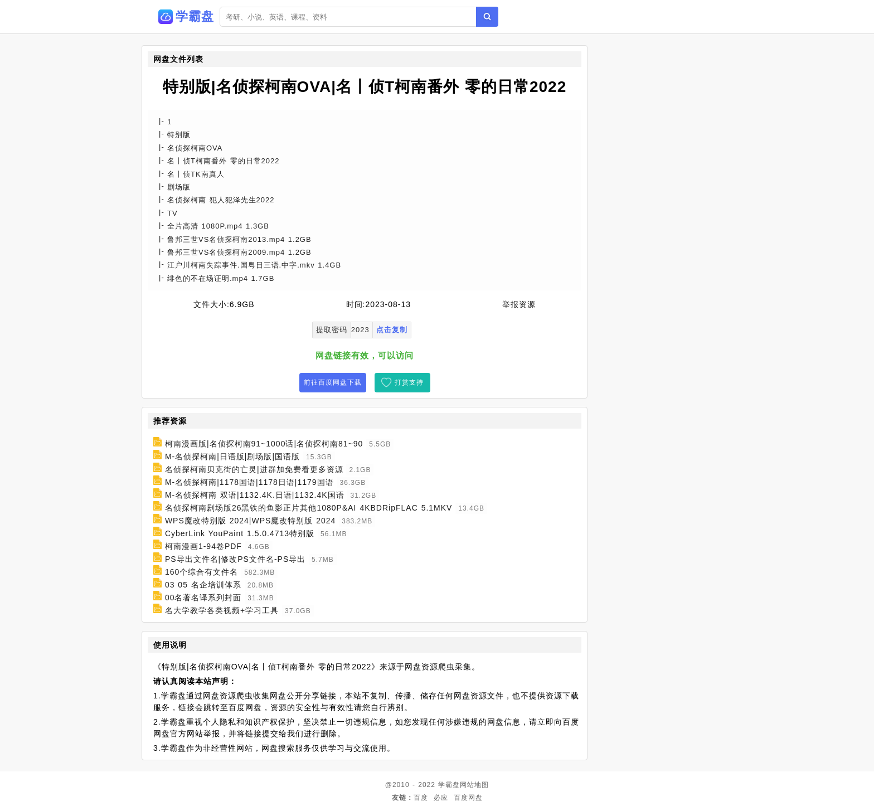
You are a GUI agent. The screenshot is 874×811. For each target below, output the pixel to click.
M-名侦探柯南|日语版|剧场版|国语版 (232, 456)
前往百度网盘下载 (333, 382)
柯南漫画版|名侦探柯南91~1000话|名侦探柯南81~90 (264, 443)
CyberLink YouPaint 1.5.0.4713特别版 (239, 533)
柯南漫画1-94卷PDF (203, 546)
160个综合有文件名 (201, 571)
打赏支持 (409, 382)
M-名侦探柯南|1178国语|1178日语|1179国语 (249, 482)
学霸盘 (449, 785)
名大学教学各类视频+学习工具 (222, 610)
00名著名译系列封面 (203, 597)
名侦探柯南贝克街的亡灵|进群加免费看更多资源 (254, 469)
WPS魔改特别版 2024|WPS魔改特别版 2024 (250, 520)
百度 (421, 798)
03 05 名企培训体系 (203, 584)
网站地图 (474, 785)
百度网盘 (468, 798)
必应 (441, 798)
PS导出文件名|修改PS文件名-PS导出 (235, 559)
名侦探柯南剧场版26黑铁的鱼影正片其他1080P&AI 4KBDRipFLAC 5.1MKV (309, 507)
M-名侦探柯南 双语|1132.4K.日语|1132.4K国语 (254, 495)
